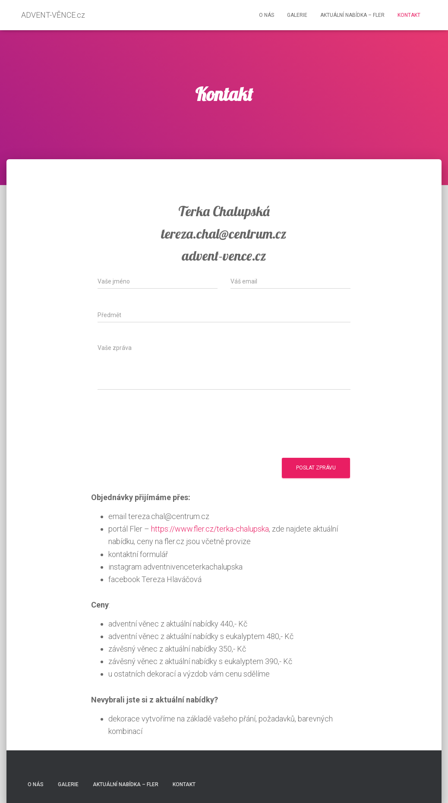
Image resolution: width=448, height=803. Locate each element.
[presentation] (163, 428)
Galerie (297, 15)
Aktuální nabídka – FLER (352, 15)
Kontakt (409, 15)
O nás (266, 15)
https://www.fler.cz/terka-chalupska (210, 528)
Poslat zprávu (316, 468)
